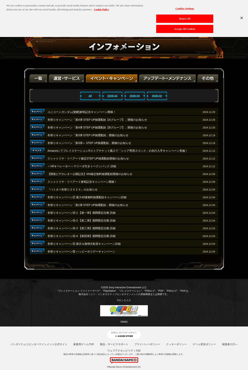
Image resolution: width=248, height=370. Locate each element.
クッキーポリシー (176, 344)
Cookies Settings (184, 6)
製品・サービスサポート (114, 344)
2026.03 (135, 96)
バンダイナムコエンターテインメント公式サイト (39, 344)
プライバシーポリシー (147, 344)
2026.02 (157, 96)
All (90, 96)
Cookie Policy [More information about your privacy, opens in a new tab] (101, 7)
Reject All (184, 16)
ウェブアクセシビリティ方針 (124, 350)
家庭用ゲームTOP (83, 344)
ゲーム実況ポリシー (204, 344)
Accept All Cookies (184, 26)
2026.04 (112, 96)
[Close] (241, 15)
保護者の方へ (229, 344)
